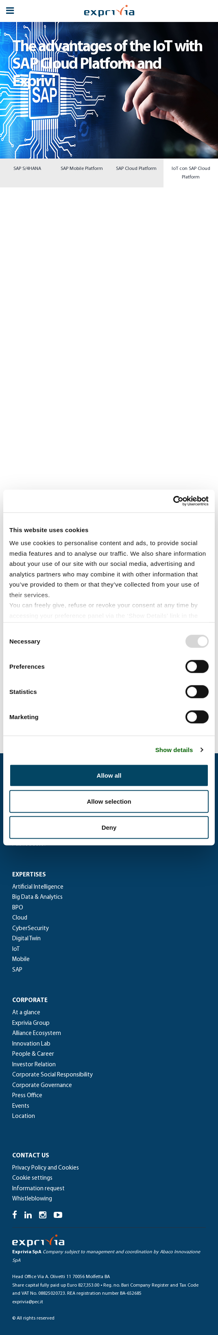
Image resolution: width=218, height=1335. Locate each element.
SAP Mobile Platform (82, 168)
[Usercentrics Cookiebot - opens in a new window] (173, 501)
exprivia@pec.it (27, 1302)
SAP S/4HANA (27, 168)
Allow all (109, 775)
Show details (174, 749)
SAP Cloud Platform (136, 168)
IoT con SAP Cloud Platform (191, 172)
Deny (109, 827)
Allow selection (109, 801)
